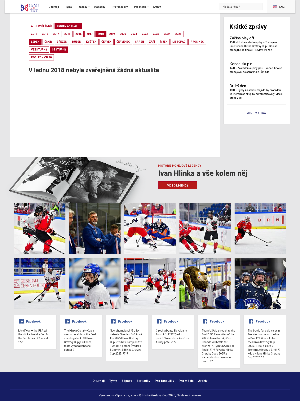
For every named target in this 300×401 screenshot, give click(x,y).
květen (91, 41)
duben (76, 41)
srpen (139, 41)
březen (62, 41)
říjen (163, 41)
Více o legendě (177, 185)
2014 (56, 33)
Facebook (33, 321)
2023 (156, 33)
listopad (179, 41)
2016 (78, 33)
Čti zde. (265, 71)
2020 (123, 33)
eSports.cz (122, 395)
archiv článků (41, 26)
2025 (178, 33)
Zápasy (126, 381)
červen (106, 41)
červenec (123, 41)
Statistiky (143, 381)
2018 (101, 33)
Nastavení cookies (189, 395)
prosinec (197, 41)
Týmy (113, 381)
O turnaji (98, 381)
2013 (45, 33)
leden (35, 41)
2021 (134, 33)
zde (269, 49)
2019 (112, 33)
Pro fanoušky (164, 381)
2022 (145, 33)
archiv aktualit (68, 26)
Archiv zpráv (256, 113)
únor (48, 41)
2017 (89, 33)
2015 (67, 33)
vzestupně (39, 49)
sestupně (59, 49)
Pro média (186, 381)
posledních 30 (41, 57)
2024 (167, 33)
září (152, 41)
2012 (34, 33)
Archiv (203, 381)
